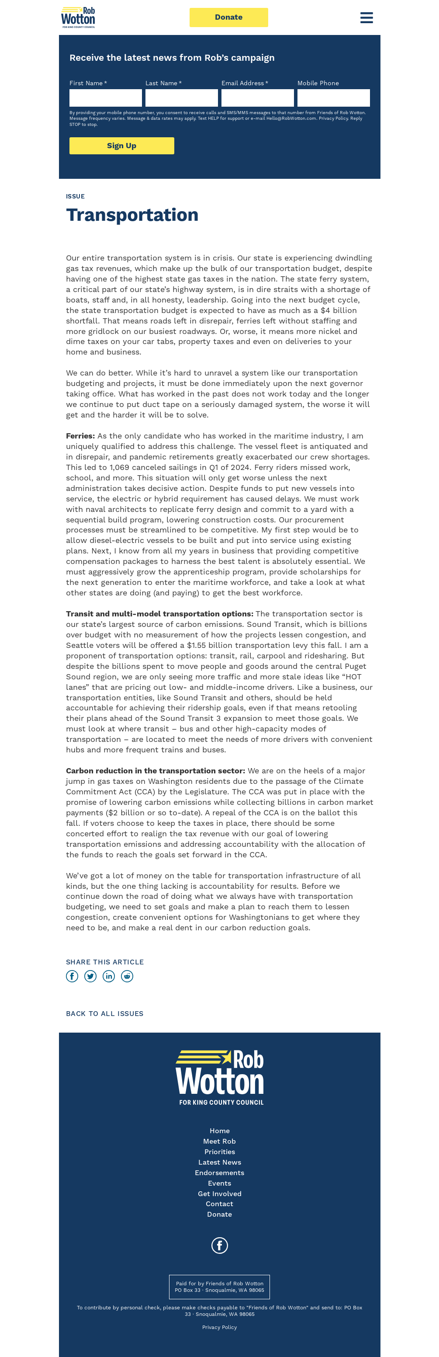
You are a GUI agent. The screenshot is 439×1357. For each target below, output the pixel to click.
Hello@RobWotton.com (291, 118)
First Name (88, 83)
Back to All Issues (105, 1013)
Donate (228, 17)
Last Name (163, 83)
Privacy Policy (333, 118)
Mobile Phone (318, 83)
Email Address (244, 83)
